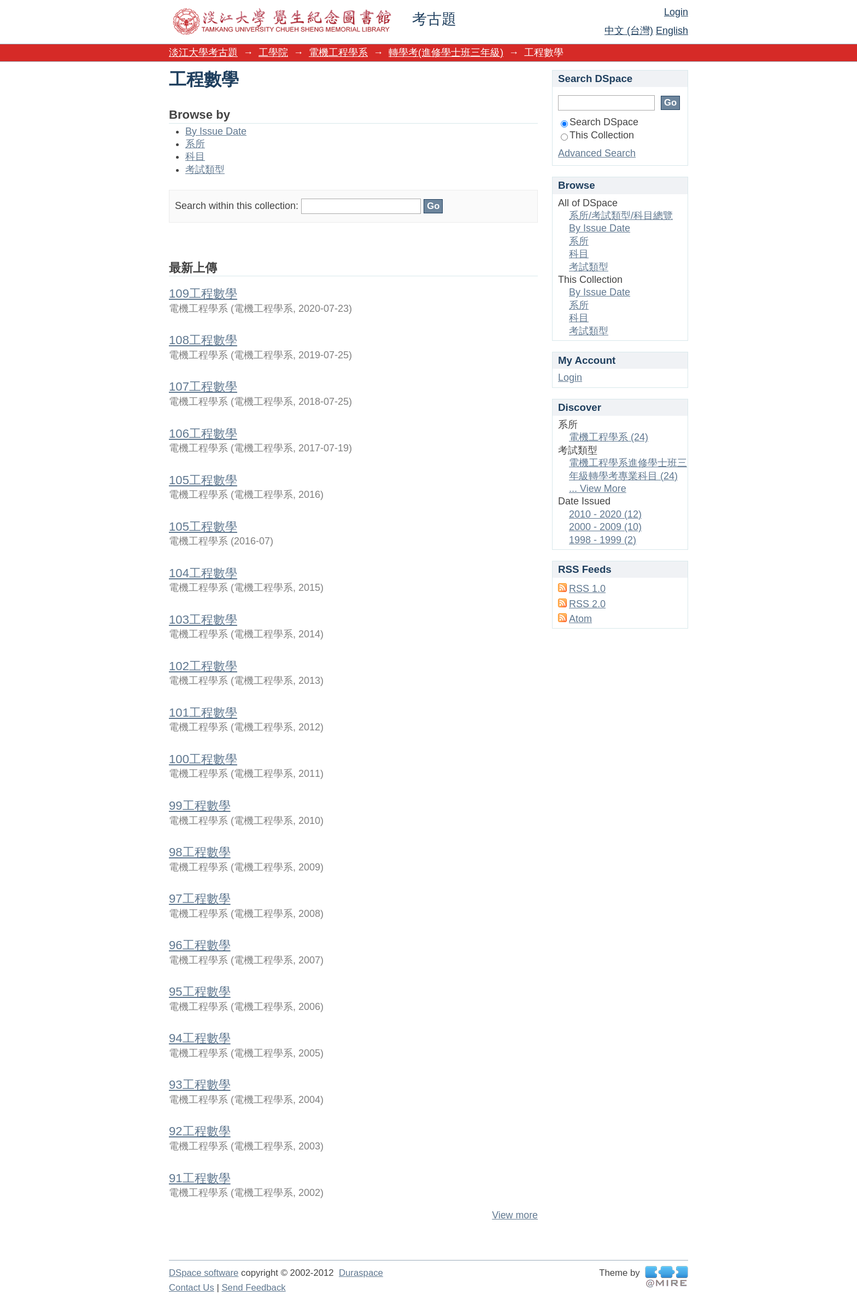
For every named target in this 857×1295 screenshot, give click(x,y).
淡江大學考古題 (203, 52)
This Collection (597, 135)
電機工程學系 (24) (608, 437)
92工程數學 (200, 1131)
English (672, 30)
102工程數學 (203, 666)
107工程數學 (203, 386)
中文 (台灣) (628, 30)
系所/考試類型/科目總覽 (621, 215)
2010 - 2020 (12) (605, 514)
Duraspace (361, 1273)
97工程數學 (200, 898)
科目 (195, 156)
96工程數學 (200, 945)
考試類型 (205, 169)
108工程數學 (203, 340)
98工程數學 (200, 852)
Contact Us (191, 1287)
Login (676, 12)
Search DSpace (599, 122)
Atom (580, 618)
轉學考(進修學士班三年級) (446, 52)
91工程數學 (200, 1178)
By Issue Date (215, 131)
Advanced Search (597, 153)
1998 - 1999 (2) (602, 540)
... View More (597, 488)
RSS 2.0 (587, 604)
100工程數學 (203, 759)
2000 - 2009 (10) (605, 526)
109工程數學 (203, 293)
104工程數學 (203, 573)
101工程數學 (203, 712)
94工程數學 (200, 1038)
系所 (195, 143)
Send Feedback (253, 1287)
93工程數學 (200, 1084)
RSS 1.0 (587, 588)
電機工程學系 (338, 52)
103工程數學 (203, 619)
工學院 (273, 52)
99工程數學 (200, 805)
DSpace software (203, 1273)
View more (515, 1215)
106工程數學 (203, 433)
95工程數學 (200, 991)
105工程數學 (203, 480)
